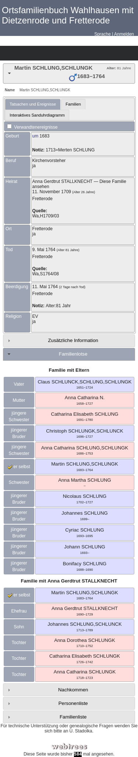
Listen (33, 53)
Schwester (18, 482)
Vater (19, 384)
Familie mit (69, 581)
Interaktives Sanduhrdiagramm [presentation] (37, 115)
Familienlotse (73, 354)
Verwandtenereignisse (32, 127)
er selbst (19, 466)
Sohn (19, 626)
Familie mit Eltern (69, 370)
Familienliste (73, 717)
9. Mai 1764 (44, 249)
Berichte (59, 53)
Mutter (19, 400)
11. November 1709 (51, 191)
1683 (45, 136)
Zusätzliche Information (73, 340)
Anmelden (124, 34)
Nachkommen (73, 689)
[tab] (69, 73)
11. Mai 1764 (45, 286)
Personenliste (73, 703)
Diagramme (20, 53)
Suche (72, 53)
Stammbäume (8, 53)
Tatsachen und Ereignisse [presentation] (33, 104)
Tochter (19, 642)
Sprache (102, 34)
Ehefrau (18, 611)
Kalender (46, 53)
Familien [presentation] (73, 104)
